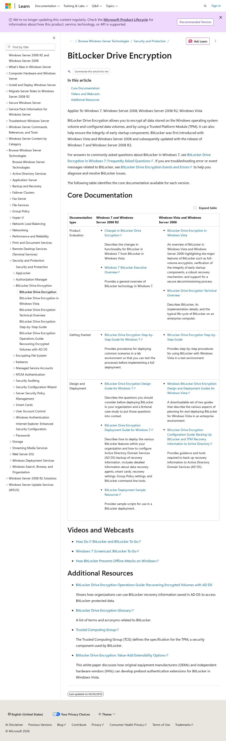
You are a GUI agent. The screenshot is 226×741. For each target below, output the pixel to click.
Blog (60, 725)
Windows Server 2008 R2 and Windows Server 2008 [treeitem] (29, 58)
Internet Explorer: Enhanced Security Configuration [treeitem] (34, 426)
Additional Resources (85, 99)
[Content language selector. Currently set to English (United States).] (25, 714)
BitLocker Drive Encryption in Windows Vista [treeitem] (39, 301)
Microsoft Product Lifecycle (126, 19)
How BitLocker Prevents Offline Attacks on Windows (116, 560)
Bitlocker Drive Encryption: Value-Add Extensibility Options (120, 655)
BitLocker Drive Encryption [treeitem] (37, 292)
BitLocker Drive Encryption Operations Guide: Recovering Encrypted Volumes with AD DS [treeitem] (37, 341)
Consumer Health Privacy (127, 725)
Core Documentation (85, 88)
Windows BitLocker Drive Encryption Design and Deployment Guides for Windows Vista (192, 388)
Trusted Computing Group (96, 629)
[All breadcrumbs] (71, 41)
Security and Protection (150, 41)
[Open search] (205, 6)
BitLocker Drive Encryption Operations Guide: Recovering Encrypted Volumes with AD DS (144, 584)
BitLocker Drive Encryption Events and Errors (155, 167)
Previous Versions (40, 725)
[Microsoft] (8, 6)
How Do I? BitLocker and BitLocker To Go (107, 541)
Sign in (216, 6)
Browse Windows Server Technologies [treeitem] (28, 164)
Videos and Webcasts (85, 94)
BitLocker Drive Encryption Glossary (103, 610)
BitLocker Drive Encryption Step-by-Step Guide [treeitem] (37, 324)
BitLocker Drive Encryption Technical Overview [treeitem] (37, 312)
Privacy (96, 725)
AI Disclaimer (14, 725)
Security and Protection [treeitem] (32, 267)
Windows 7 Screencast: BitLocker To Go (106, 551)
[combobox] (30, 47)
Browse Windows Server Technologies (103, 41)
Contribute (79, 725)
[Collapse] (54, 38)
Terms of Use (161, 725)
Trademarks (183, 725)
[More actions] (215, 41)
